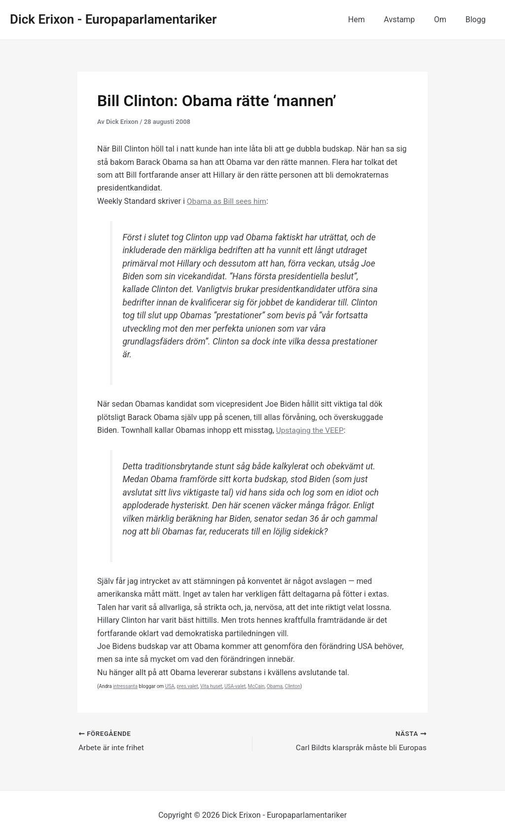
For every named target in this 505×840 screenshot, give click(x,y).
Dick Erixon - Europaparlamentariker (113, 19)
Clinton (292, 686)
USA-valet (235, 686)
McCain (256, 686)
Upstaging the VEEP (311, 430)
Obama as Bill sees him (228, 201)
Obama (275, 686)
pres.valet (187, 686)
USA (170, 686)
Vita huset (211, 686)
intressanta (125, 686)
